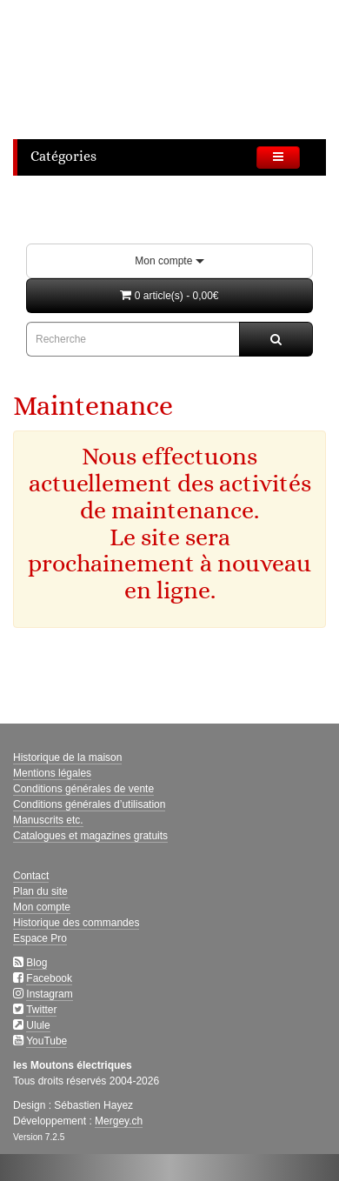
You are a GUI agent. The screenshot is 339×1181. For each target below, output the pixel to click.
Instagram (49, 994)
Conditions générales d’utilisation (89, 804)
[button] (169, 295)
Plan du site (40, 891)
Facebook (49, 978)
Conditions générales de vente (83, 789)
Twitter (41, 1010)
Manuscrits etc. (48, 820)
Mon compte (169, 261)
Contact (31, 876)
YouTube (46, 1041)
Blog (36, 963)
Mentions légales (52, 773)
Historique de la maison (67, 757)
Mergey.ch (119, 1121)
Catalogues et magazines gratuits (90, 836)
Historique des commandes (76, 923)
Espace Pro (40, 938)
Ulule (38, 1025)
